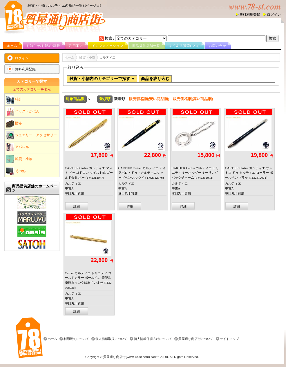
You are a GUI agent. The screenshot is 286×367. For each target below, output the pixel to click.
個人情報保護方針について (153, 339)
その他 (16, 171)
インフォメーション (107, 45)
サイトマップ (229, 339)
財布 (14, 123)
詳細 (76, 206)
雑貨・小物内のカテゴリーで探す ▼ (102, 79)
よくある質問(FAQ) (184, 45)
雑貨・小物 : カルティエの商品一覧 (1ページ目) (64, 5)
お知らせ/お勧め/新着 (43, 45)
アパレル (17, 147)
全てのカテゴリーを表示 (32, 89)
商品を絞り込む (155, 79)
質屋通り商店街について (195, 339)
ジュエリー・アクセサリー (31, 135)
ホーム (12, 45)
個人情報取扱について (111, 339)
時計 (14, 99)
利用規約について (76, 339)
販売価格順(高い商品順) (193, 99)
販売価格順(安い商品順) (149, 99)
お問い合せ (217, 45)
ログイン (274, 15)
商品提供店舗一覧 (146, 45)
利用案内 (76, 45)
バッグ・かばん (22, 111)
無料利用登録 (249, 15)
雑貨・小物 (19, 159)
